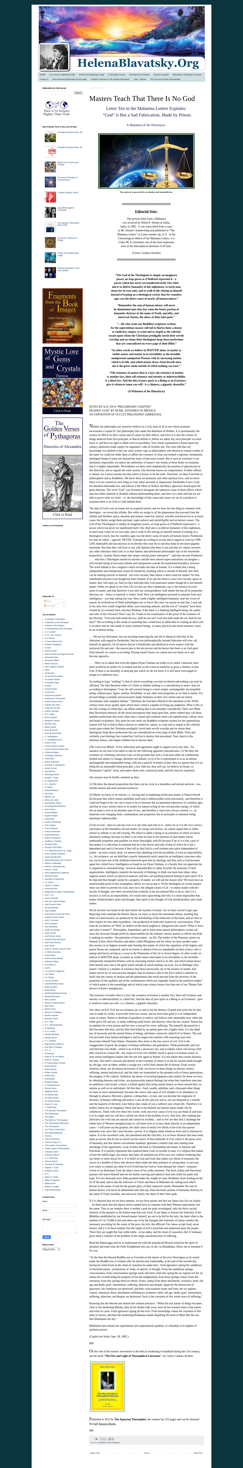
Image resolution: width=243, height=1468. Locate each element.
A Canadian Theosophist (55, 619)
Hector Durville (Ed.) (53, 857)
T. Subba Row (50, 1107)
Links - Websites (140, 79)
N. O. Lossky (50, 1031)
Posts (47, 601)
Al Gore (48, 648)
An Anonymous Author (54, 676)
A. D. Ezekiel (50, 632)
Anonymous (50, 692)
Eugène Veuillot (51, 816)
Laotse (47, 968)
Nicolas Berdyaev (52, 1034)
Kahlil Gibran (50, 955)
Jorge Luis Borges (52, 930)
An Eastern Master (52, 679)
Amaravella (49, 673)
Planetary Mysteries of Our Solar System (68, 269)
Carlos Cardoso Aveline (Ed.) (57, 749)
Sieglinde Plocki (51, 1091)
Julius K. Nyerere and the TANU (58, 949)
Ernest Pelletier (51, 812)
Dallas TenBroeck (52, 762)
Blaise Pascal (50, 727)
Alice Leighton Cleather (54, 667)
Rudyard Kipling (51, 1082)
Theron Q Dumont (52, 1139)
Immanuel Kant (51, 889)
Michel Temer (50, 1009)
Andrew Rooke (51, 689)
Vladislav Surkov (52, 1171)
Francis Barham (51, 828)
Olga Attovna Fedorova (54, 1044)
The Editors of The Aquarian (56, 1120)
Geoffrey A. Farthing (53, 841)
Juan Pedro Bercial (52, 942)
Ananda (48, 686)
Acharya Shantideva (53, 644)
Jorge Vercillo (50, 933)
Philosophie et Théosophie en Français (187, 75)
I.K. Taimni (49, 882)
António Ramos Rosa (53, 701)
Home (146, 1453)
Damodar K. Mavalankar (55, 765)
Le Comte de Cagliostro (54, 971)
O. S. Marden (50, 1041)
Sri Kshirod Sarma (52, 1101)
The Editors (49, 1117)
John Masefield (51, 927)
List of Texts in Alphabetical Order (62, 75)
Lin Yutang (49, 977)
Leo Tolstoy (49, 974)
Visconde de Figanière (54, 1164)
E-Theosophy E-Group (116, 75)
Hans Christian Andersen (55, 854)
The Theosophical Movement (57, 1123)
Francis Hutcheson (52, 831)
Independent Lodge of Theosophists (59, 892)
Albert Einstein (51, 651)
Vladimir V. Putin (51, 1168)
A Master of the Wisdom (54, 625)
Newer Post (95, 1453)
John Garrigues (51, 923)
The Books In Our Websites (139, 75)
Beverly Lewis (50, 724)
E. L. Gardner (50, 784)
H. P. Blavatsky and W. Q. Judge (58, 851)
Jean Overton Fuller (53, 904)
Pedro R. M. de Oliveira (54, 1057)
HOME (42, 75)
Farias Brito (49, 819)
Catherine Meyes (52, 752)
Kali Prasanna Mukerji (54, 958)
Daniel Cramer (51, 768)
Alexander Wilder (52, 660)
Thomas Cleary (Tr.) (53, 1142)
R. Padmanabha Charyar (55, 1063)
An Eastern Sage (52, 683)
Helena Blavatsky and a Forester (58, 860)
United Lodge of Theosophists (57, 1148)
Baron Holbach (51, 717)
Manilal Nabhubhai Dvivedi (56, 993)
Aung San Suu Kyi (52, 708)
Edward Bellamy (51, 790)
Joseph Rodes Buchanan (55, 939)
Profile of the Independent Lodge (91, 75)
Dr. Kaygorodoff (51, 781)
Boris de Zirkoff (51, 730)
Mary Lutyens (50, 1000)
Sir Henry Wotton (52, 1098)
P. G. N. (48, 1050)
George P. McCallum (53, 847)
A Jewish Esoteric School (67, 193)
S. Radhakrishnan (52, 1085)
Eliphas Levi (50, 797)
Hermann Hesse (51, 876)
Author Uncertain (52, 711)
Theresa (48, 1136)
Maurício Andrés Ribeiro (55, 1003)
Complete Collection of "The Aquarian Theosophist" (110, 79)
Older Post (198, 1453)
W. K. (47, 1174)
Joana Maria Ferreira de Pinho (57, 914)
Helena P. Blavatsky (53, 863)
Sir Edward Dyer (51, 1095)
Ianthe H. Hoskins (52, 885)
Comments (49, 606)
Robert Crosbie (51, 1072)
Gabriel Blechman (52, 835)
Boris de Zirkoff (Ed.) (53, 733)
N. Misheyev (50, 1028)
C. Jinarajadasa (51, 736)
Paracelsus (49, 1053)
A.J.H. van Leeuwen (53, 635)
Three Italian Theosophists (56, 1145)
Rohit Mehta (50, 1079)
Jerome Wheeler (51, 908)
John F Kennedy (51, 920)
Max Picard (49, 1006)
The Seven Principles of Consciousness (67, 178)
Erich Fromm (50, 809)
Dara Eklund (50, 771)
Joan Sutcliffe (50, 911)
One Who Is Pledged (53, 1047)
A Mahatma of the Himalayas (109, 1442)
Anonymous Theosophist (55, 698)
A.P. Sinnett (49, 638)
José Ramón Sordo (53, 936)
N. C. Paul (49, 1022)
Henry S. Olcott (51, 870)
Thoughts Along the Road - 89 (69, 132)
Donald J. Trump (51, 778)
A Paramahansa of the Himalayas (58, 629)
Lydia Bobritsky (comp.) (54, 984)
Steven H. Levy (51, 1104)
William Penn (50, 1183)
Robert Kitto (50, 1076)
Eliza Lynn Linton (52, 800)
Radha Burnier (51, 1066)
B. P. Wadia (49, 714)
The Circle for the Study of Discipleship (165, 79)
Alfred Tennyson (51, 664)
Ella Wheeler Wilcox (53, 803)
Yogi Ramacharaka (52, 1190)
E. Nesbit (48, 787)
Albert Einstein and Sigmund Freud (59, 654)
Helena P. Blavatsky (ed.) (55, 866)
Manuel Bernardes (52, 996)
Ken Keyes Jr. (50, 965)
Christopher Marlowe (53, 755)
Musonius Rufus (51, 1018)
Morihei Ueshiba (51, 1015)
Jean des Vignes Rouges (55, 901)
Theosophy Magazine (54, 1133)
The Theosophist (52, 1126)
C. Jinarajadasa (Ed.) (53, 740)
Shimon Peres (50, 1088)
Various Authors (51, 1161)
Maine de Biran (51, 987)
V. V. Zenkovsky (51, 1158)
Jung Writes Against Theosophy (65, 209)
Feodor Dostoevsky (53, 822)
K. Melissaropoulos (52, 952)
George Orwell (51, 844)
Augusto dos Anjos (52, 705)
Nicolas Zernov (51, 1038)
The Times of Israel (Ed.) (55, 1129)
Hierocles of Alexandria (54, 879)
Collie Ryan (49, 759)
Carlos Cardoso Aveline (54, 746)
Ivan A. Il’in (49, 895)
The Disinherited (51, 1114)
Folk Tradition (50, 825)
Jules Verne (50, 946)
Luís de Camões (51, 981)
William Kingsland (52, 1180)
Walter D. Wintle (51, 1177)
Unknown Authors (52, 1155)
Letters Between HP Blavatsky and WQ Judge (69, 79)
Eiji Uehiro (49, 794)
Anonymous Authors (53, 695)
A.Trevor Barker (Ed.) (53, 641)
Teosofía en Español (161, 75)
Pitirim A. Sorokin (52, 1060)
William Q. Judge (52, 1187)
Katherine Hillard (52, 961)
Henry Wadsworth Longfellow (57, 873)
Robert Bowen (51, 1069)
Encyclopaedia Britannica (55, 806)
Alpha (47, 670)
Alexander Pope (51, 657)
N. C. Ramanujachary (54, 1025)
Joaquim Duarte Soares (54, 917)
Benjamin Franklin (52, 721)
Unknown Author (51, 1152)
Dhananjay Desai (52, 774)
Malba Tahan (50, 990)
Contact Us (44, 79)
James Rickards (51, 898)
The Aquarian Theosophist (55, 1111)
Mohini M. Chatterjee (53, 1012)
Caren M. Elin (50, 743)
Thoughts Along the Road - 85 (69, 147)
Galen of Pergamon (53, 838)
